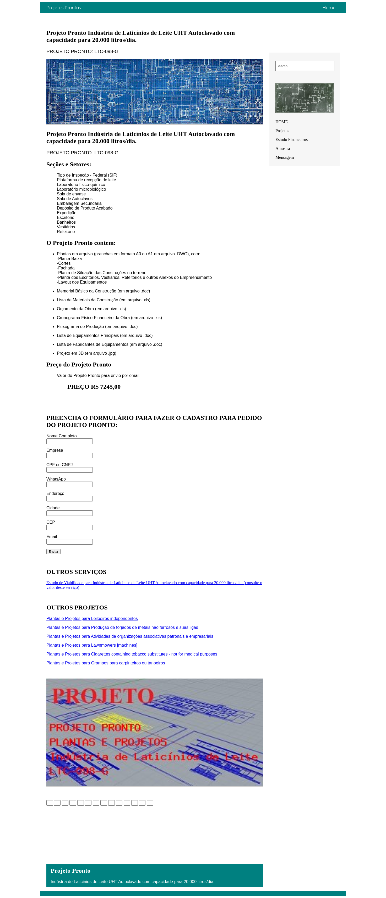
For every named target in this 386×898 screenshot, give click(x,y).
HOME (281, 122)
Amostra (282, 148)
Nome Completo (61, 436)
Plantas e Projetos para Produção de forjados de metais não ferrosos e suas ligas (122, 627)
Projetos (282, 130)
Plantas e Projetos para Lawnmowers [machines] (91, 645)
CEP (50, 522)
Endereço (55, 493)
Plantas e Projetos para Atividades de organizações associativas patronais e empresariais (129, 636)
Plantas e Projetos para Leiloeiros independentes (92, 618)
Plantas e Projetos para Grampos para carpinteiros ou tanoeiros (105, 663)
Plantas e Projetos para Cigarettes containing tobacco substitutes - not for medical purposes (131, 654)
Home (328, 7)
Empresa (54, 450)
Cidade (53, 508)
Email (51, 536)
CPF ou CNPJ (59, 464)
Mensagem (284, 157)
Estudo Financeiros (291, 139)
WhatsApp (56, 479)
